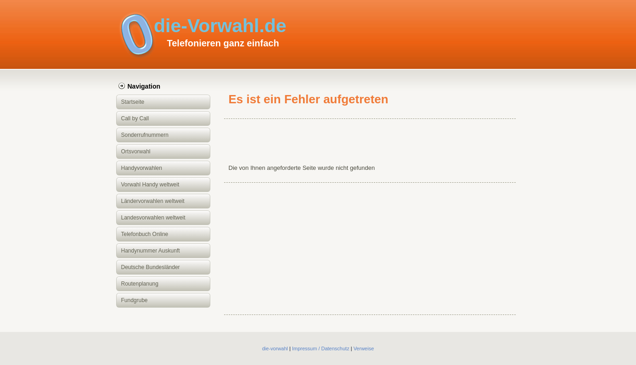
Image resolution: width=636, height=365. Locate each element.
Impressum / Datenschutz (320, 348)
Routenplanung (139, 284)
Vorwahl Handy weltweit (150, 184)
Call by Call (135, 118)
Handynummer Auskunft (150, 250)
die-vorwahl (275, 348)
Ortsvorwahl (136, 151)
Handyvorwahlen (141, 168)
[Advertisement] (369, 140)
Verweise (364, 348)
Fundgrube (134, 300)
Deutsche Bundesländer (150, 267)
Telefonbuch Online (145, 234)
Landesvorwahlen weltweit (153, 217)
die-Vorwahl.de (220, 25)
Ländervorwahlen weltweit (153, 201)
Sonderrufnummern (145, 135)
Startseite (133, 102)
